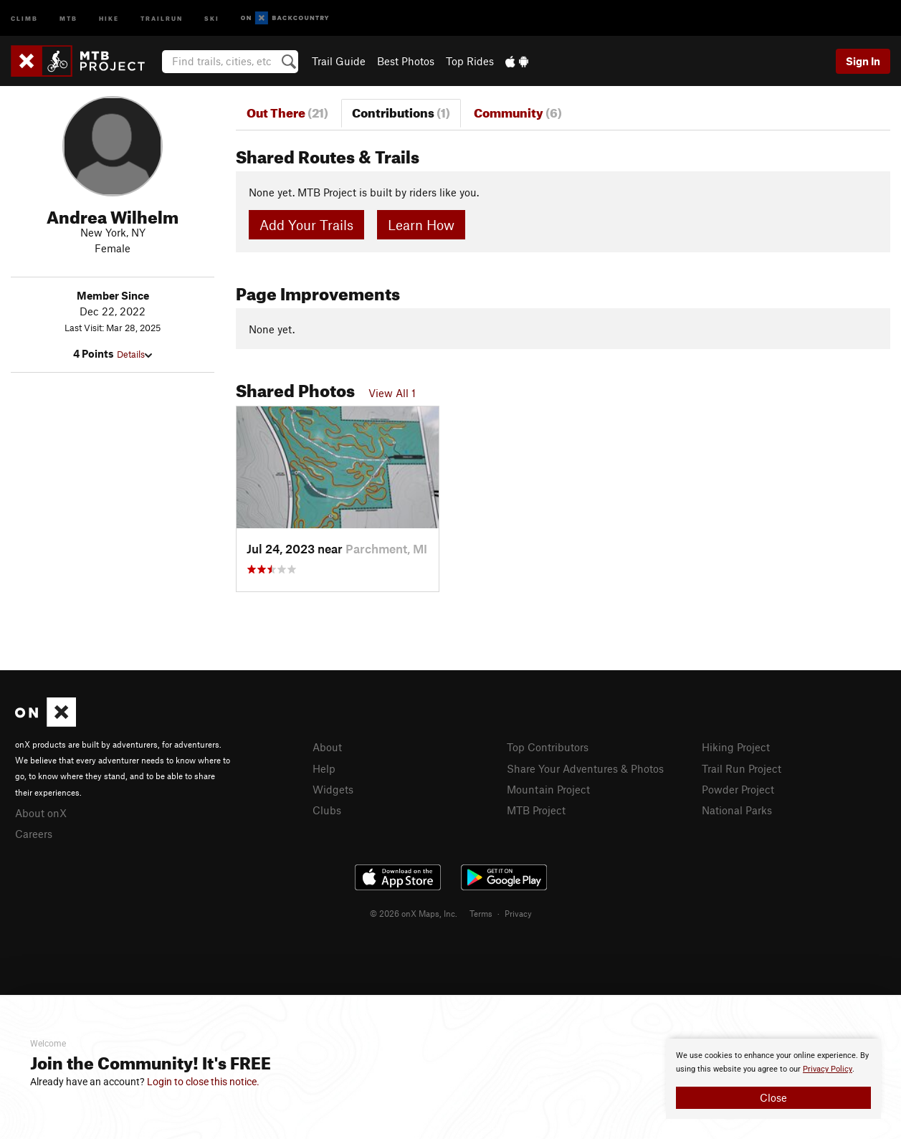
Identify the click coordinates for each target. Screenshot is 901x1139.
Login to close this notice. (203, 1081)
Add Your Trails (306, 224)
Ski (211, 17)
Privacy (518, 913)
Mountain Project (548, 789)
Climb (24, 17)
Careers (33, 833)
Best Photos (405, 60)
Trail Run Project (741, 768)
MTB (68, 17)
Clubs (327, 810)
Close (773, 1097)
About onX (41, 812)
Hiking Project (736, 746)
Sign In (863, 60)
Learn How (421, 224)
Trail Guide (339, 60)
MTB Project (536, 810)
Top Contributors (547, 746)
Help (324, 768)
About (327, 746)
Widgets (333, 789)
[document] (773, 1079)
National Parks (737, 810)
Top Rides (470, 60)
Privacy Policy (827, 1069)
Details (134, 354)
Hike (109, 17)
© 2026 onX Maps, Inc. (413, 913)
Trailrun (161, 17)
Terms (480, 913)
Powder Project (738, 789)
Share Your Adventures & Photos (585, 768)
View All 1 (392, 392)
